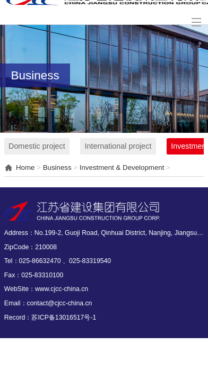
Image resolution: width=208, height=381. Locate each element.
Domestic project (36, 146)
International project (118, 146)
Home (25, 167)
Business (57, 167)
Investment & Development (122, 167)
